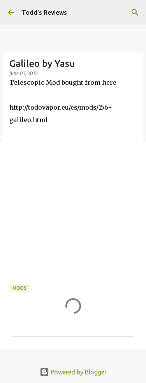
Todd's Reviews (44, 12)
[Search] (135, 12)
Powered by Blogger (73, 372)
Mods (19, 287)
